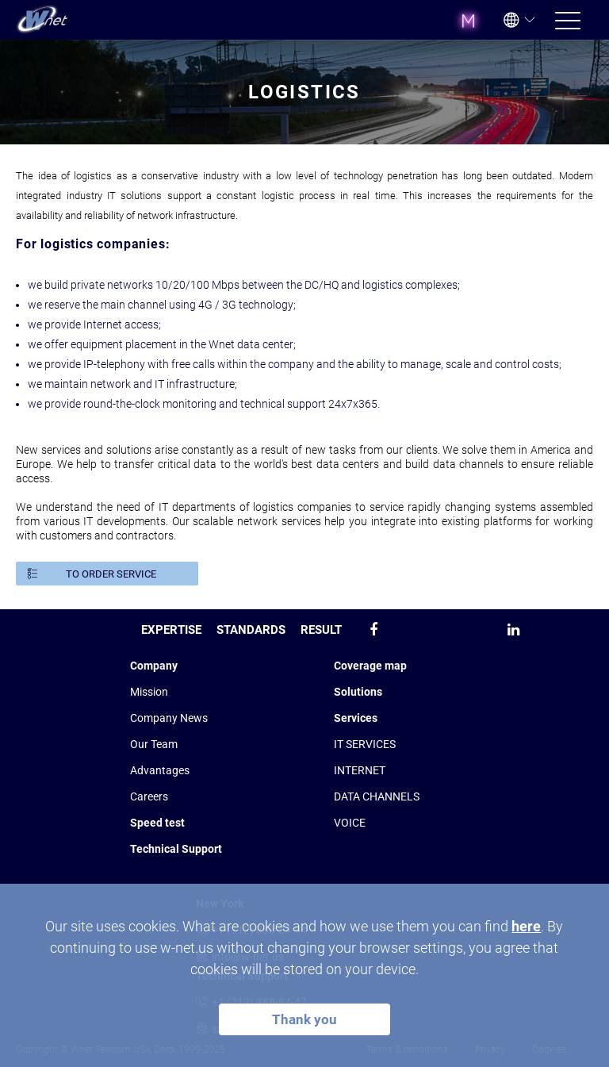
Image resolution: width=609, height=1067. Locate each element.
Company (154, 665)
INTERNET (359, 770)
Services (355, 718)
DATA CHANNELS (376, 796)
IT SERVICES (365, 744)
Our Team (154, 744)
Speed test (157, 822)
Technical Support (176, 848)
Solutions (358, 691)
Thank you (304, 1019)
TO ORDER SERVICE (111, 574)
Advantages (160, 770)
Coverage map (370, 665)
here (526, 926)
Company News (169, 718)
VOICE (350, 822)
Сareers (149, 796)
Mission (149, 691)
